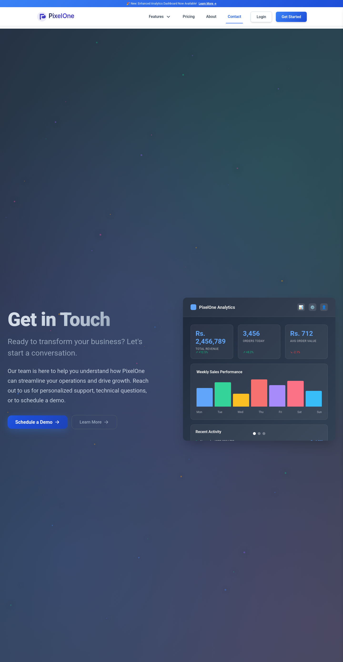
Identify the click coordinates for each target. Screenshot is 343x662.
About (211, 16)
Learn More (94, 422)
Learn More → (208, 3)
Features (160, 17)
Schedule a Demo (37, 422)
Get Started (291, 17)
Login (261, 17)
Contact (234, 16)
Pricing (189, 16)
